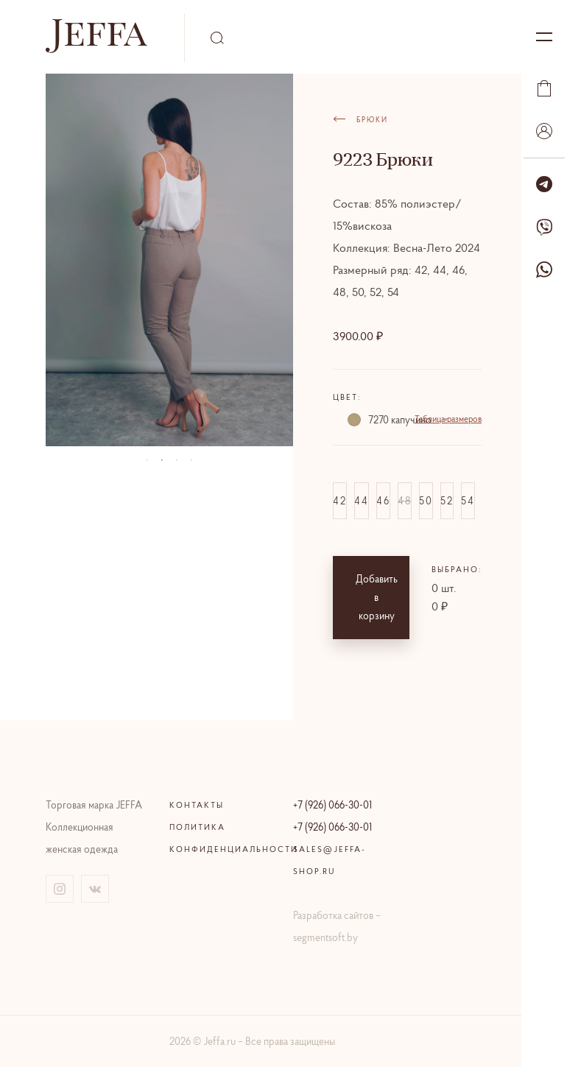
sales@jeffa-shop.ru (329, 860)
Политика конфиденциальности (222, 838)
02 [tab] (162, 460)
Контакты (196, 805)
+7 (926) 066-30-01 (332, 804)
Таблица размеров (448, 418)
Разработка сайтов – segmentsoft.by (337, 926)
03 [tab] (176, 460)
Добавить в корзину (377, 597)
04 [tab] (191, 460)
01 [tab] (147, 460)
